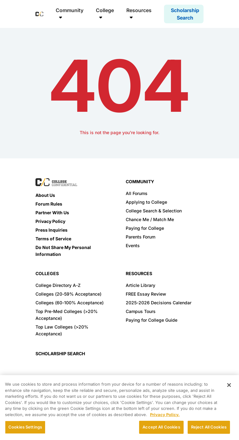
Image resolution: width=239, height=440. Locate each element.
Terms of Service (53, 238)
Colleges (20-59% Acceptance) (68, 294)
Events (133, 245)
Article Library (140, 285)
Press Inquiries (51, 230)
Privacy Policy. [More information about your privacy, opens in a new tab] (165, 414)
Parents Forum (140, 236)
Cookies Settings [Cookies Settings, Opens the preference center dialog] (25, 426)
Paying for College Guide (151, 320)
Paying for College (145, 228)
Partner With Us (52, 212)
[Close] (229, 385)
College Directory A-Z (58, 285)
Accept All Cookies (161, 426)
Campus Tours (141, 311)
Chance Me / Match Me (150, 219)
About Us (45, 195)
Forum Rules (48, 203)
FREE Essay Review (146, 294)
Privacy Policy (50, 221)
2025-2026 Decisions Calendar (158, 302)
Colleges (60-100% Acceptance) (69, 302)
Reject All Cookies (209, 426)
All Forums (137, 193)
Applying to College (146, 202)
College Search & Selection (154, 210)
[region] (119, 407)
